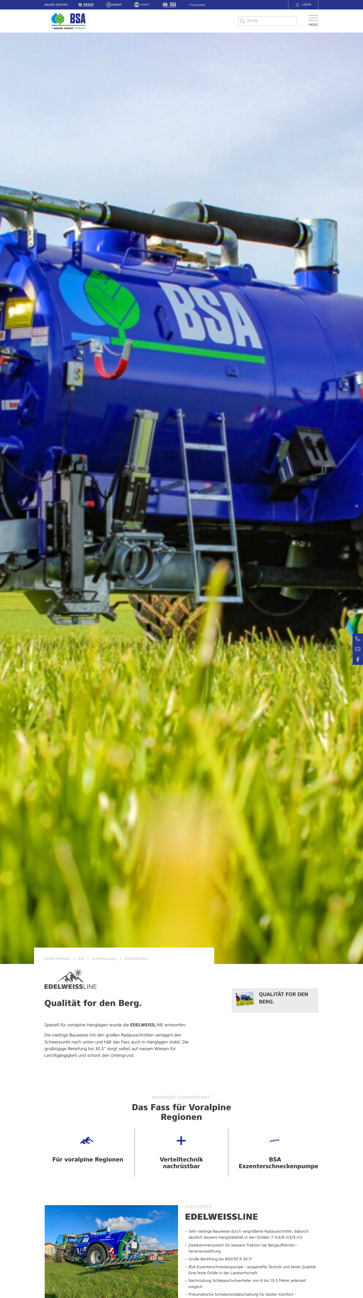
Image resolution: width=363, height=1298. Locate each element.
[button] (314, 23)
